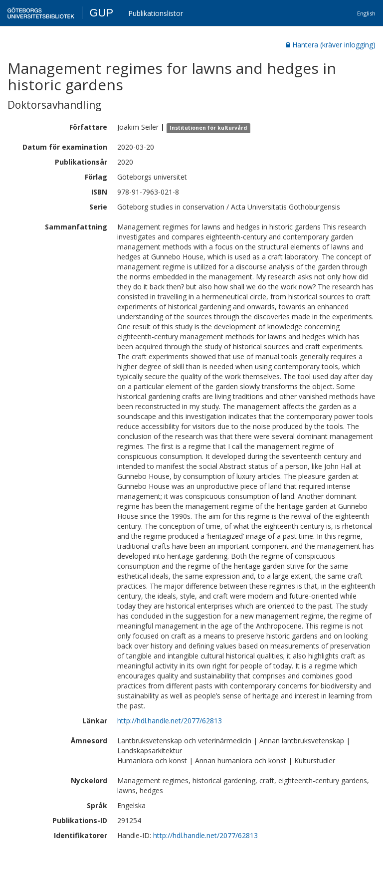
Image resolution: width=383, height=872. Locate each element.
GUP (101, 12)
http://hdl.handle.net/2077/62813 (169, 720)
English (366, 13)
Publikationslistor (155, 13)
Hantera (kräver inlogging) (331, 44)
